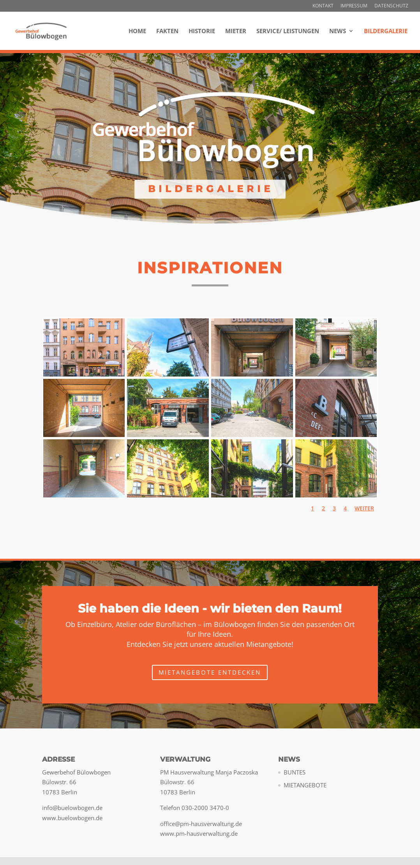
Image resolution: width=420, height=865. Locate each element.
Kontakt (323, 6)
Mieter (235, 31)
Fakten (167, 31)
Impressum (354, 6)
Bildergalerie (386, 31)
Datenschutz (391, 6)
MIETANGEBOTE (305, 785)
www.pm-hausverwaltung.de (199, 833)
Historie (202, 31)
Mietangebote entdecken (210, 672)
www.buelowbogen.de (72, 818)
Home (137, 31)
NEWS (337, 31)
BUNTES (294, 772)
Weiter (364, 508)
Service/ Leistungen (287, 31)
